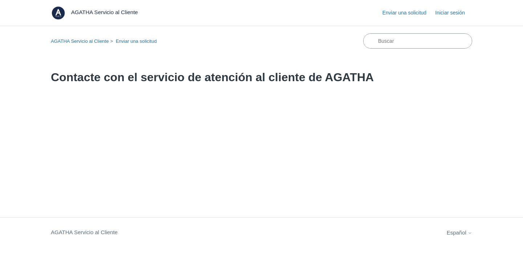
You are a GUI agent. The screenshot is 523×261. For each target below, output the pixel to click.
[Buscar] (418, 41)
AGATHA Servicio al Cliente (80, 41)
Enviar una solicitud (404, 13)
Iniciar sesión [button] (450, 13)
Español (459, 232)
